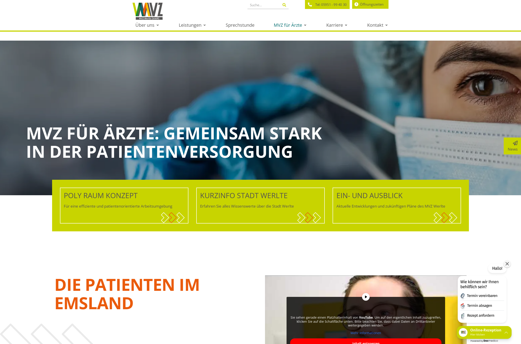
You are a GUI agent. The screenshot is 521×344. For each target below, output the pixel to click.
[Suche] (284, 5)
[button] (147, 25)
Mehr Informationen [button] (366, 333)
